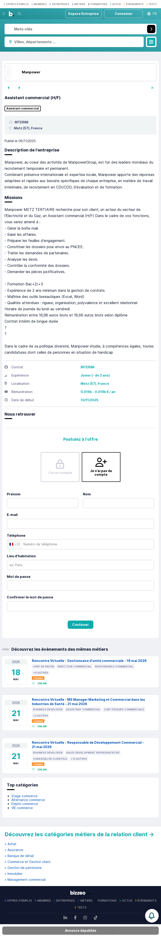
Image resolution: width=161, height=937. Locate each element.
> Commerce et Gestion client (28, 862)
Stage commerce (24, 796)
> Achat (10, 844)
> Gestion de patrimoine (23, 868)
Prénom (13, 494)
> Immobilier (14, 874)
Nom (87, 494)
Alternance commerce (28, 800)
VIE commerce (22, 808)
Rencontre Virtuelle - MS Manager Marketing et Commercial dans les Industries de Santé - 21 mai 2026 (88, 702)
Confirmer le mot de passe (30, 597)
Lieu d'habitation (21, 556)
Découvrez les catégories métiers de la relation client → (79, 834)
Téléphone (16, 535)
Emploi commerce (24, 804)
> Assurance (14, 850)
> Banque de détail (19, 856)
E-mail (12, 515)
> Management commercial (25, 879)
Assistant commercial (22, 108)
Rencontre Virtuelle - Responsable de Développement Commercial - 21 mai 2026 (88, 745)
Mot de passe (19, 577)
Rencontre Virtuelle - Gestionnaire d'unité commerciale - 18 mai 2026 (89, 661)
